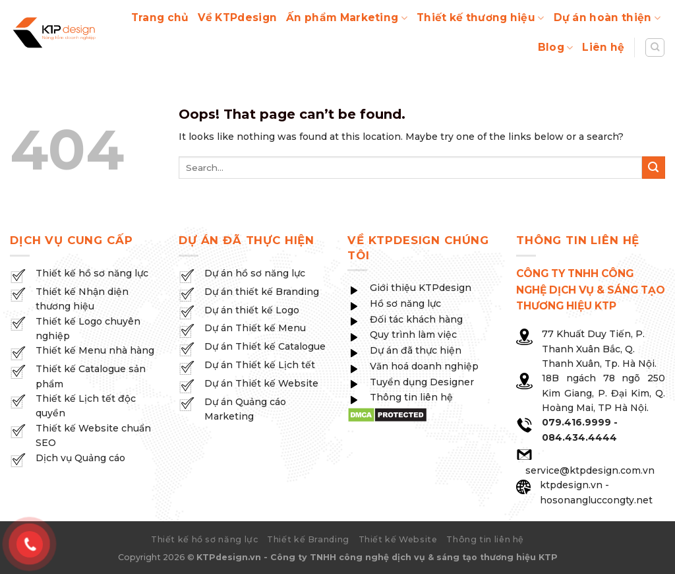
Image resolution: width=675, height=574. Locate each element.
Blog (555, 47)
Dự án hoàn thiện (607, 17)
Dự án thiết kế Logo (251, 310)
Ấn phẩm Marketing (346, 17)
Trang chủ (160, 17)
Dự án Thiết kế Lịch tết (259, 365)
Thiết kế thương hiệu (480, 17)
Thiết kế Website (398, 539)
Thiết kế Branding (308, 539)
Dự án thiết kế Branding (261, 292)
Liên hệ (603, 47)
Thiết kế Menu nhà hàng (95, 350)
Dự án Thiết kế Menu (255, 328)
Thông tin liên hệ (485, 539)
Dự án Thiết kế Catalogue (265, 346)
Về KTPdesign (237, 17)
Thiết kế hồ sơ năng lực (92, 273)
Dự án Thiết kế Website (261, 383)
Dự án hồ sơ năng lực (254, 273)
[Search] (654, 47)
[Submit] (653, 167)
